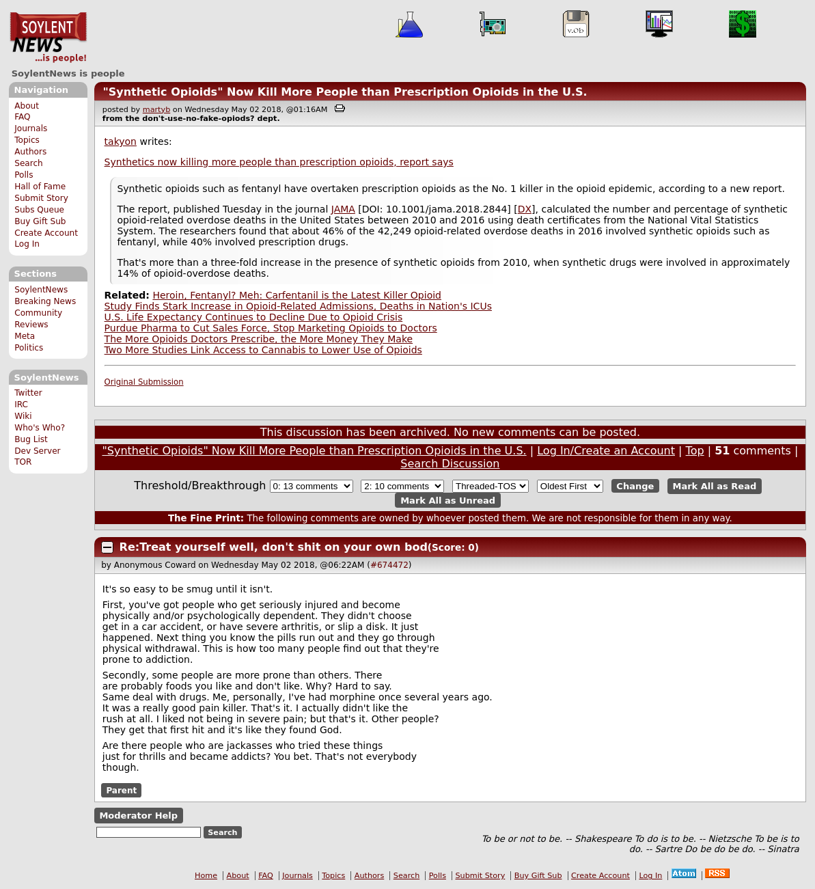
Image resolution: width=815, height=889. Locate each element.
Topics (27, 140)
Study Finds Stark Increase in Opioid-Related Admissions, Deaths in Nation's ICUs (298, 306)
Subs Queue (39, 210)
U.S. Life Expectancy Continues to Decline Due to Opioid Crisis (254, 317)
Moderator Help (138, 815)
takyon (121, 141)
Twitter (28, 393)
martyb (156, 109)
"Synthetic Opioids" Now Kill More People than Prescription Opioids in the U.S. (344, 91)
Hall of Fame (40, 186)
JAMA (343, 209)
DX (524, 209)
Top (695, 450)
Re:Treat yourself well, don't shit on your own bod (274, 547)
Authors (30, 151)
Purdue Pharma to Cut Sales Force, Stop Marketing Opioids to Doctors (271, 328)
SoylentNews (48, 37)
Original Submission (144, 382)
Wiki (22, 416)
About (26, 106)
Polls (23, 175)
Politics (28, 348)
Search (28, 163)
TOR (22, 462)
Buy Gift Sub (40, 221)
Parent (121, 790)
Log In (27, 244)
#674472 (389, 565)
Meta (24, 336)
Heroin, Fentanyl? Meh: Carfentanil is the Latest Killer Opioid (296, 295)
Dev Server (37, 451)
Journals (30, 128)
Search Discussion (449, 463)
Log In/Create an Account (606, 450)
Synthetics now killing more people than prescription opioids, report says (279, 161)
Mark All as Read (715, 486)
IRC (21, 404)
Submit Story (41, 198)
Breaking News (45, 301)
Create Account (46, 233)
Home (206, 875)
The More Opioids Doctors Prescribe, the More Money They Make (259, 338)
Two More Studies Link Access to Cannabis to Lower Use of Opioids (263, 349)
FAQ (22, 117)
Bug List (31, 439)
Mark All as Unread (447, 500)
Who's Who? (39, 428)
